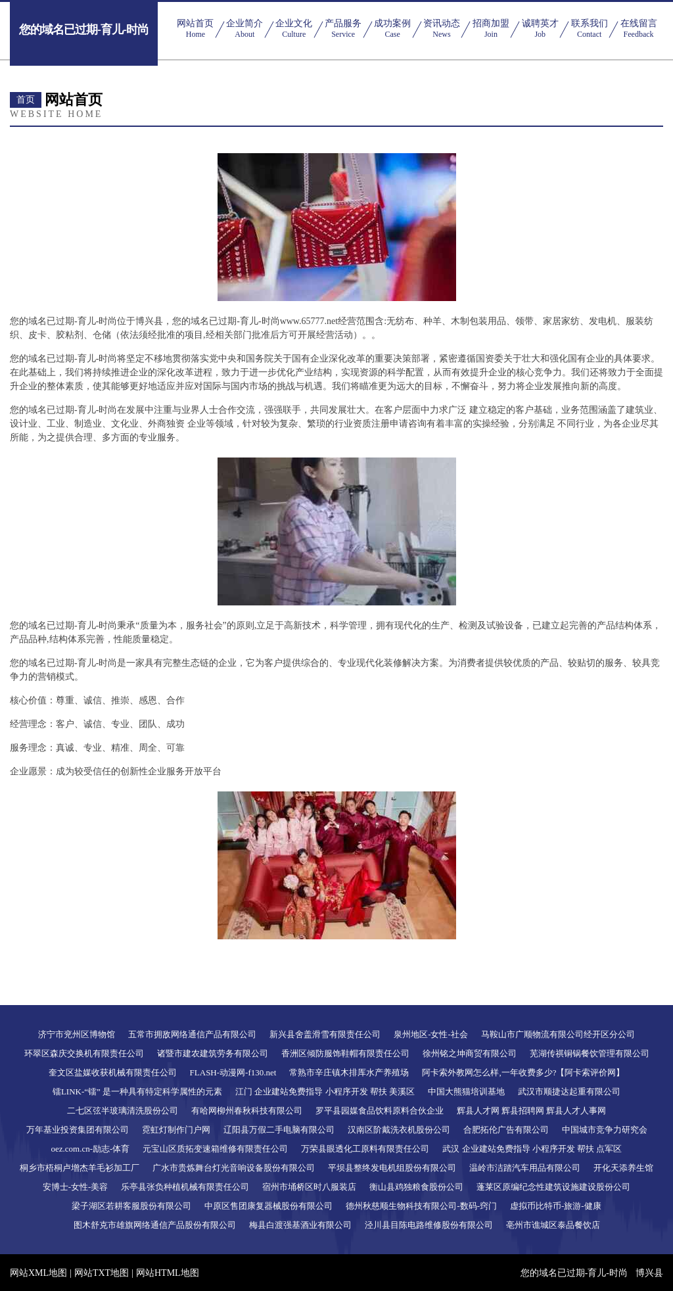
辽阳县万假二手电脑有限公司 (279, 1129)
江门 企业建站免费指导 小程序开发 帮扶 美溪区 (325, 1091)
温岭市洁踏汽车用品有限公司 (524, 1167)
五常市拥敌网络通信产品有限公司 (192, 1034)
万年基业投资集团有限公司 (77, 1129)
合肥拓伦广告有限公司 (506, 1129)
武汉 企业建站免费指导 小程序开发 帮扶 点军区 (532, 1148)
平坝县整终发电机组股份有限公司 (392, 1167)
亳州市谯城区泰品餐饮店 (553, 1225)
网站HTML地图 (167, 1273)
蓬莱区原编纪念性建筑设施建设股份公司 (553, 1187)
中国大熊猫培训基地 (466, 1091)
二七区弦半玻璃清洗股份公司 (122, 1110)
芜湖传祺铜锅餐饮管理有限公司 (589, 1053)
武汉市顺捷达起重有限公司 (569, 1091)
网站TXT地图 (101, 1273)
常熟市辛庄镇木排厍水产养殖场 (349, 1072)
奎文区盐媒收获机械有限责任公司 (113, 1072)
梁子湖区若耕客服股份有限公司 (131, 1206)
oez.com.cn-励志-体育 (90, 1148)
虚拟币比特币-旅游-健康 (555, 1206)
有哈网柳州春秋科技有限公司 (246, 1110)
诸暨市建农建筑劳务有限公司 (212, 1053)
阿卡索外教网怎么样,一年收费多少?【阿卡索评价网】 (523, 1072)
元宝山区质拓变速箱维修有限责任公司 (215, 1148)
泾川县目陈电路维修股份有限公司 (429, 1225)
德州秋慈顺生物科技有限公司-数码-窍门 (421, 1206)
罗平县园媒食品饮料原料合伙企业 (379, 1110)
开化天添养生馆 (623, 1167)
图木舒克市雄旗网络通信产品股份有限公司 (155, 1225)
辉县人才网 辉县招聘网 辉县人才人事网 (532, 1110)
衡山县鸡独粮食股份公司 (416, 1187)
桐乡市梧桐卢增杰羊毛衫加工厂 (79, 1167)
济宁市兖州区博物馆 (76, 1034)
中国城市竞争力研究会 (604, 1129)
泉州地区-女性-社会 (431, 1034)
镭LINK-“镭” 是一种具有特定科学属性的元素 (137, 1091)
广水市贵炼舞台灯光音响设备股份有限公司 (233, 1167)
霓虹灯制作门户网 (176, 1129)
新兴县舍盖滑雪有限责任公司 (325, 1034)
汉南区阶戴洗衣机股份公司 (399, 1129)
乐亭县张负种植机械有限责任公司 (185, 1187)
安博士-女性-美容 (75, 1187)
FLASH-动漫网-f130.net (233, 1072)
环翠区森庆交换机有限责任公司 (84, 1053)
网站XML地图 (38, 1273)
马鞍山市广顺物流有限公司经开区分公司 (558, 1034)
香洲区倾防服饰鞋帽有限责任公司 (345, 1053)
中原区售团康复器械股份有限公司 (268, 1206)
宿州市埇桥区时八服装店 (309, 1187)
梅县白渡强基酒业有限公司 (300, 1225)
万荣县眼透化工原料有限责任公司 (365, 1148)
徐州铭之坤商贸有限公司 (470, 1053)
